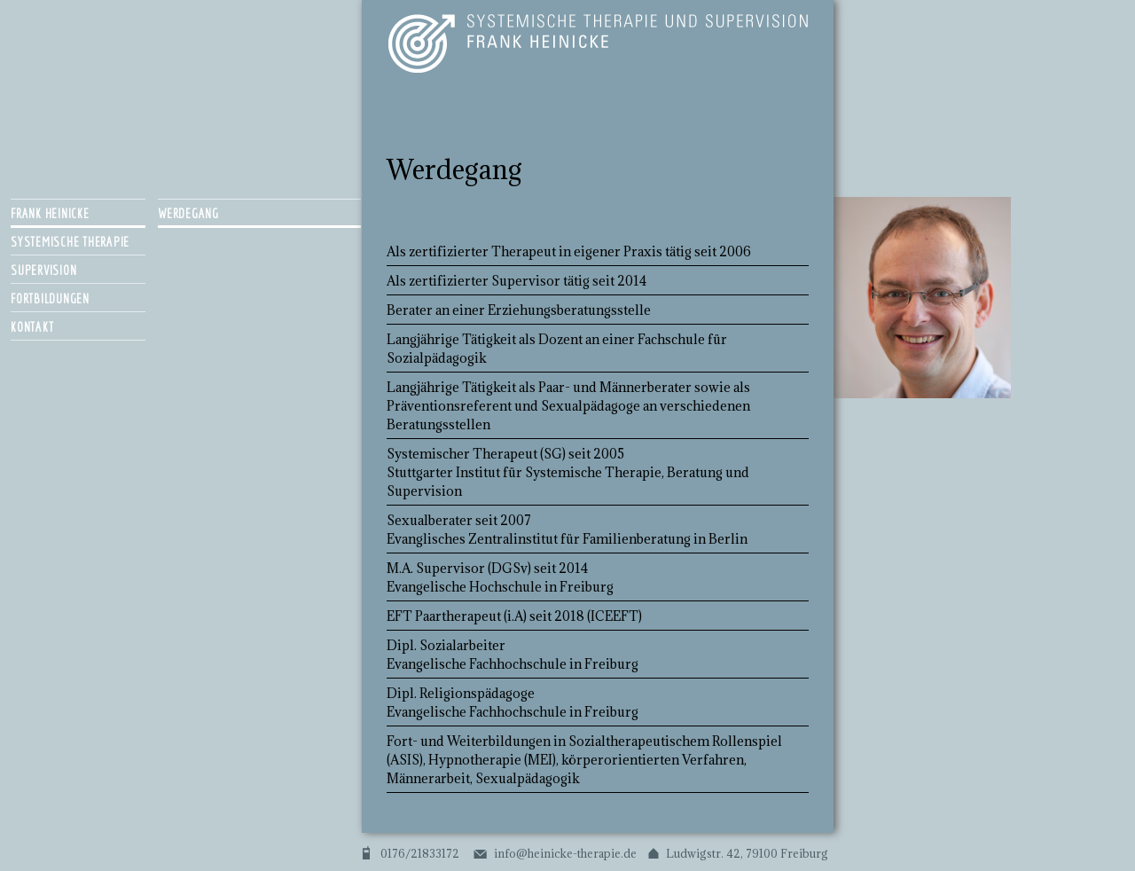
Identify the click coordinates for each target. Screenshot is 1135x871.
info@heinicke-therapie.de (565, 853)
